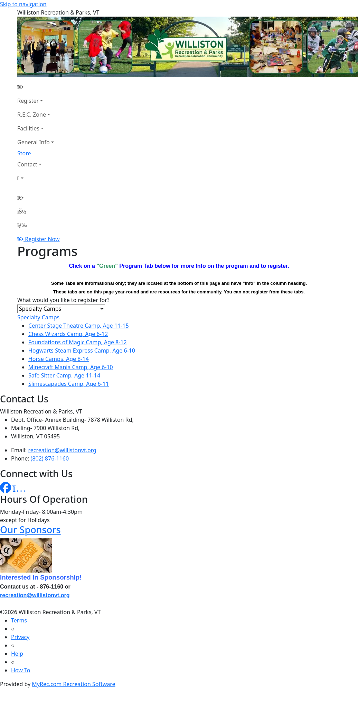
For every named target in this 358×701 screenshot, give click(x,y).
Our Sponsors (30, 529)
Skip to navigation (23, 4)
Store (24, 153)
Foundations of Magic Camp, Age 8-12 (77, 342)
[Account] (35, 178)
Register (28, 100)
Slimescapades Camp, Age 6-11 (68, 384)
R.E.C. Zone (31, 114)
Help (17, 653)
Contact (27, 164)
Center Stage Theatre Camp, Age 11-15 (78, 325)
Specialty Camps (38, 317)
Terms (19, 620)
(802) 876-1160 (50, 458)
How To (20, 670)
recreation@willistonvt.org (62, 450)
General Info (33, 142)
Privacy (20, 637)
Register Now (42, 239)
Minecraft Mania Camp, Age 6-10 (70, 367)
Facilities (28, 128)
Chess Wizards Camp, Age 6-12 (68, 334)
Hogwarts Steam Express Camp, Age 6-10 (81, 350)
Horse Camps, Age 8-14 (58, 359)
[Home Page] (35, 87)
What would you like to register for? (63, 300)
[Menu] (22, 225)
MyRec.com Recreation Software (73, 684)
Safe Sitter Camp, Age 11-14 (64, 375)
